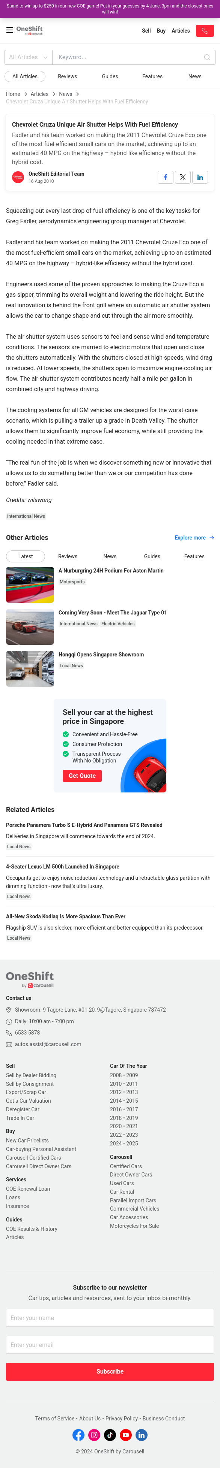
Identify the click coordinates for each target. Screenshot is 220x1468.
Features (152, 76)
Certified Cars (126, 1166)
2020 (116, 1126)
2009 (132, 1075)
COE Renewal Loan (28, 1189)
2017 (132, 1109)
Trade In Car (20, 1118)
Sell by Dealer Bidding (31, 1075)
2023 (132, 1135)
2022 (116, 1135)
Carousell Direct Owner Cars (38, 1166)
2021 (132, 1126)
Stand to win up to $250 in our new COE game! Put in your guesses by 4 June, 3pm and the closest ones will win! (110, 9)
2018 (116, 1118)
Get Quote (82, 775)
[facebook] (165, 177)
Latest (25, 556)
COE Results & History (31, 1229)
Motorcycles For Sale (134, 1226)
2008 (116, 1075)
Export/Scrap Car (26, 1092)
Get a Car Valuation (28, 1101)
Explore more (194, 538)
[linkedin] (200, 177)
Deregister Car (22, 1109)
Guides (110, 76)
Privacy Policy (121, 1419)
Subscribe (110, 1371)
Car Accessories (129, 1217)
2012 (116, 1092)
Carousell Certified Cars (33, 1158)
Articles (40, 94)
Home (13, 94)
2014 (116, 1101)
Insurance (17, 1206)
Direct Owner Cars (131, 1175)
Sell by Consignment (30, 1084)
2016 (116, 1109)
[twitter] (183, 177)
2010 (116, 1084)
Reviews (67, 76)
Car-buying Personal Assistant (41, 1149)
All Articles (29, 57)
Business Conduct (164, 1419)
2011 (132, 1084)
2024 (116, 1144)
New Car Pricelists (27, 1141)
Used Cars (122, 1183)
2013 (132, 1092)
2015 (132, 1101)
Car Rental (122, 1192)
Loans (13, 1197)
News (195, 76)
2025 (132, 1144)
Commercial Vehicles (134, 1209)
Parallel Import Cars (133, 1200)
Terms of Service (55, 1419)
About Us (90, 1419)
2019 (132, 1118)
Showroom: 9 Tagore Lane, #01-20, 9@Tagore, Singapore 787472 (90, 1010)
